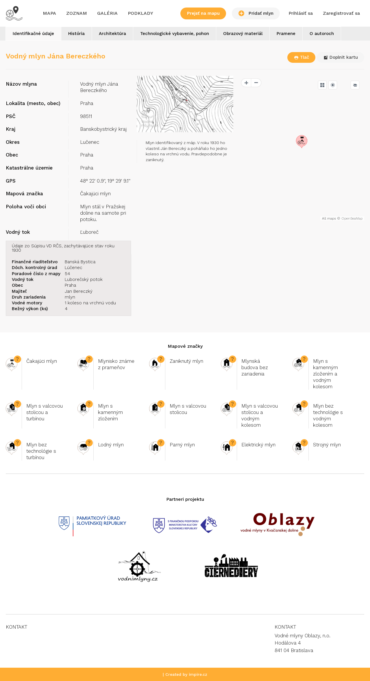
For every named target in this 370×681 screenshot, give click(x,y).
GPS (11, 181)
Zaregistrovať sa (341, 13)
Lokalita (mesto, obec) (33, 103)
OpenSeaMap (351, 218)
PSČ (11, 116)
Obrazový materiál (242, 33)
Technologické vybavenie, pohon (174, 33)
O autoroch (322, 33)
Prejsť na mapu (203, 13)
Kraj (10, 129)
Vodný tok (18, 232)
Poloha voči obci (26, 206)
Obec (12, 155)
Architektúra (112, 33)
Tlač (301, 57)
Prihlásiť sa (300, 13)
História (76, 33)
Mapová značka (24, 193)
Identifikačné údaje (33, 33)
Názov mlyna (21, 84)
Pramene (286, 33)
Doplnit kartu (340, 57)
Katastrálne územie (29, 168)
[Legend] (355, 85)
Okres (13, 142)
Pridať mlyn (255, 13)
